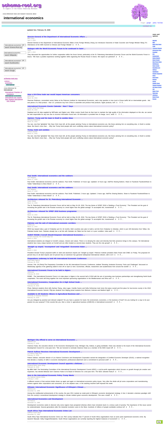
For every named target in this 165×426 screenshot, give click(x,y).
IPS (153, 54)
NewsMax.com (156, 68)
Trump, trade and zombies (38, 130)
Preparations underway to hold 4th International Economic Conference (57, 258)
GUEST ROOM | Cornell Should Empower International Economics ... (56, 235)
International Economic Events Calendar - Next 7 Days (50, 106)
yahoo (155, 23)
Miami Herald (156, 60)
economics (8, 83)
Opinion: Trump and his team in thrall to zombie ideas (50, 118)
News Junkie (156, 66)
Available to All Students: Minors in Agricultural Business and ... (54, 294)
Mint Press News (157, 62)
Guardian (155, 52)
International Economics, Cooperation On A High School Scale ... (55, 282)
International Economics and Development (45, 399)
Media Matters (156, 58)
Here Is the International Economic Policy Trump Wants (51, 375)
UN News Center (157, 87)
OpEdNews (155, 71)
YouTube (160, 23)
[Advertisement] (47, 74)
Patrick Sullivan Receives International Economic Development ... (55, 352)
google (149, 23)
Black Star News (157, 44)
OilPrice (155, 70)
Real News (155, 77)
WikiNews (155, 95)
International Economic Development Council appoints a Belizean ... (56, 363)
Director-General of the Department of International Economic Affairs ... (57, 37)
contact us (147, 26)
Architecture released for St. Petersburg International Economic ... (55, 199)
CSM (154, 46)
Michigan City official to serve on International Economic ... (52, 340)
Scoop (154, 81)
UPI (153, 89)
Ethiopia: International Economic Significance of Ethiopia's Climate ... (57, 387)
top (159, 422)
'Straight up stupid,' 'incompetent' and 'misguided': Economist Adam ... (57, 247)
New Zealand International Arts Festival (14, 100)
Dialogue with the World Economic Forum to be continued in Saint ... (56, 49)
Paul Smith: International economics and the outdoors (50, 176)
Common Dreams (157, 48)
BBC (154, 42)
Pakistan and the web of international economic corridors (52, 223)
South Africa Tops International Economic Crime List (50, 411)
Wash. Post (155, 91)
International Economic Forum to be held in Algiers (49, 270)
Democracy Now (157, 50)
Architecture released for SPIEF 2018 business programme (52, 211)
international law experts (13, 97)
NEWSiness (156, 64)
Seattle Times (156, 83)
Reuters (155, 79)
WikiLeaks (155, 93)
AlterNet (155, 40)
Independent (156, 56)
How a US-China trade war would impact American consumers (54, 94)
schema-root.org (10, 78)
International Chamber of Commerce (13, 93)
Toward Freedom (157, 85)
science (7, 81)
